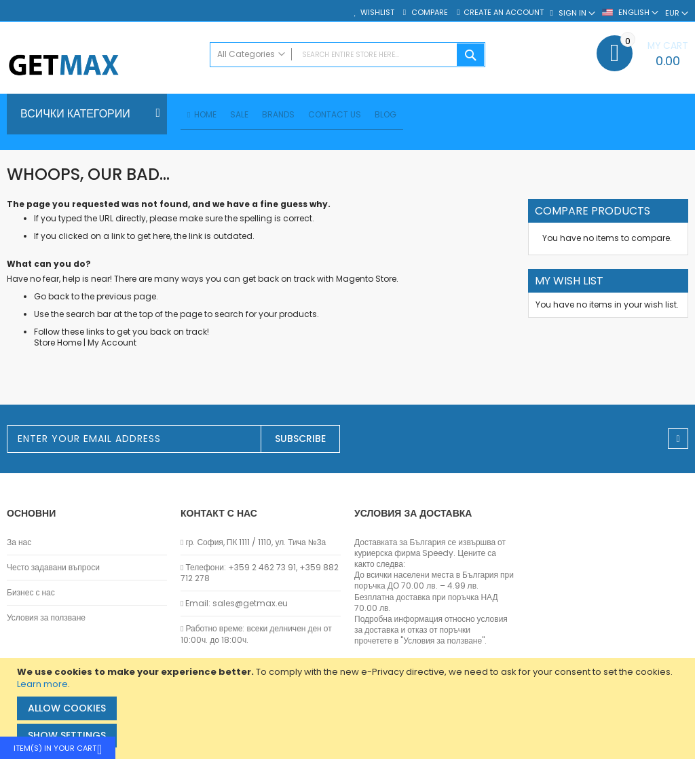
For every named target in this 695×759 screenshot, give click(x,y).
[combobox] (347, 55)
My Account (112, 344)
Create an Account (504, 12)
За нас (19, 542)
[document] (349, 708)
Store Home (57, 344)
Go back (51, 298)
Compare (428, 12)
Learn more (42, 684)
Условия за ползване (46, 617)
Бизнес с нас (31, 592)
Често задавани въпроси (53, 567)
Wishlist (377, 12)
